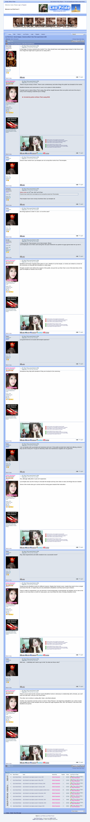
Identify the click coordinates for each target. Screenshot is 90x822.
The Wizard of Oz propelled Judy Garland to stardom (57, 140)
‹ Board (11, 812)
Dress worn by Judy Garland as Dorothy (54, 142)
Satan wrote (23, 192)
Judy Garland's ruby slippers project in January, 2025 (34, 786)
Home (9, 34)
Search (19, 34)
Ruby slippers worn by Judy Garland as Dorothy (56, 141)
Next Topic (82, 39)
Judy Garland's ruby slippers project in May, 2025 (33, 780)
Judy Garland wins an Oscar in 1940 (54, 144)
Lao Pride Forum (9, 36)
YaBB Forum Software (37, 819)
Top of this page (17, 812)
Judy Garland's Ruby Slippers (54, 14)
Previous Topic (76, 39)
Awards (43, 34)
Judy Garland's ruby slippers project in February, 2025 (34, 783)
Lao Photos (27, 14)
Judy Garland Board (17, 777)
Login (19, 5)
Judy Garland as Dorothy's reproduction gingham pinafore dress (36, 789)
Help (14, 34)
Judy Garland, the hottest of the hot (54, 147)
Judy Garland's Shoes (65, 14)
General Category (17, 36)
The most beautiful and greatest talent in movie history (57, 146)
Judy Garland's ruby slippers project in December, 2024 (34, 793)
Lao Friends (26, 34)
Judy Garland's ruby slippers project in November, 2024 (34, 799)
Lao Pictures (33, 14)
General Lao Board (26, 36)
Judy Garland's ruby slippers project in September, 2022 (34, 802)
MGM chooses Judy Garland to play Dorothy (55, 139)
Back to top (8, 78)
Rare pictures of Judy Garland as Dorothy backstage (57, 145)
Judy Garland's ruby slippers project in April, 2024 (33, 796)
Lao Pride (22, 14)
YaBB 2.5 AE (52, 818)
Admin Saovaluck (14, 39)
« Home (7, 812)
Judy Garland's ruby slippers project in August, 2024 (33, 806)
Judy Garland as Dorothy (41, 14)
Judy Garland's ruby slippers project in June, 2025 (33, 777)
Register (24, 5)
